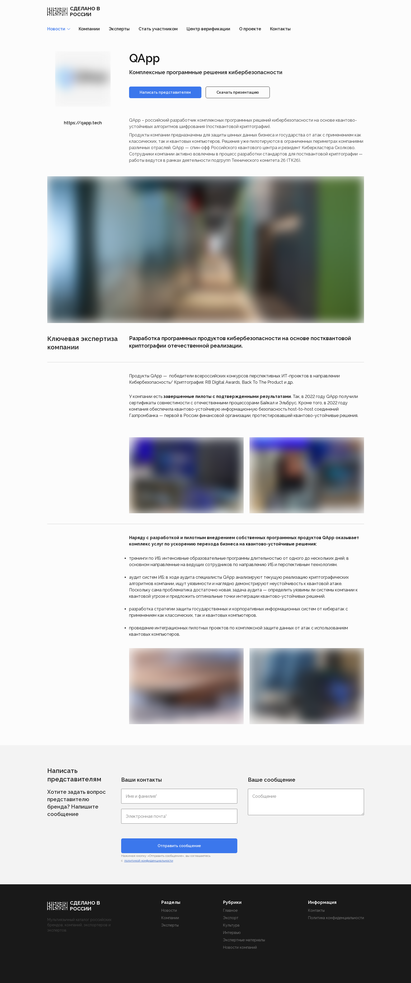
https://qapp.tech (83, 122)
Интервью (232, 932)
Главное (230, 910)
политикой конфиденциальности (148, 860)
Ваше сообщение (271, 780)
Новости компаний (240, 947)
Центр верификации (208, 28)
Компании (89, 28)
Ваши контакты (141, 780)
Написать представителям (165, 92)
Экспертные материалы (244, 940)
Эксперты (119, 28)
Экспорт (230, 918)
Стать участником (158, 28)
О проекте (250, 28)
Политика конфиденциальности (336, 918)
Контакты (280, 28)
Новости (169, 910)
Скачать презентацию (237, 92)
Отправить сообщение (179, 846)
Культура (231, 925)
